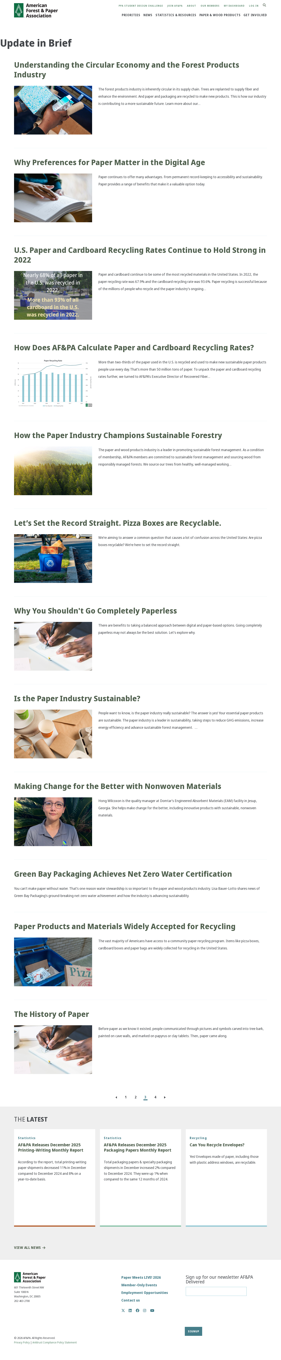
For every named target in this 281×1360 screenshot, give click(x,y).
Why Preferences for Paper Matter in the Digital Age (109, 162)
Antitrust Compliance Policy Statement (54, 1343)
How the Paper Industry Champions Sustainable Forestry (118, 435)
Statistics (27, 1138)
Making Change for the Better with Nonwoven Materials (117, 786)
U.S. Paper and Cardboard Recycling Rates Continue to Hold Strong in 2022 (140, 255)
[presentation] (202, 1313)
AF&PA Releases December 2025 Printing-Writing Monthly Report (50, 1147)
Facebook (139, 1310)
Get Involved (255, 15)
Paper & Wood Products (220, 15)
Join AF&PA (175, 5)
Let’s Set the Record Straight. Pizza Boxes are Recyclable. (117, 523)
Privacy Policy (22, 1343)
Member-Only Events (139, 1285)
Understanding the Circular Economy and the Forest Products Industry (126, 70)
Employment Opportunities (144, 1292)
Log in (254, 5)
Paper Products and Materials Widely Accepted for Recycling (125, 926)
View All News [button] (27, 1248)
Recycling (198, 1138)
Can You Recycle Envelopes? (217, 1145)
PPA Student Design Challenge (141, 5)
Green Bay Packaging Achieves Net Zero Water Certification (123, 874)
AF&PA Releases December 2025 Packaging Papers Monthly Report (137, 1147)
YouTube (152, 1311)
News (147, 15)
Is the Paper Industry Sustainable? (77, 698)
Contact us (130, 1300)
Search (266, 5)
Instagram (146, 1310)
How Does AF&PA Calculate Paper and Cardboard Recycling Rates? (134, 347)
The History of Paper (51, 1014)
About (191, 5)
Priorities (131, 15)
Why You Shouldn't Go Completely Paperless (95, 611)
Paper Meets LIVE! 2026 (141, 1277)
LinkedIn (132, 1310)
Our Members (210, 5)
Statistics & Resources (176, 15)
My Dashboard (234, 5)
